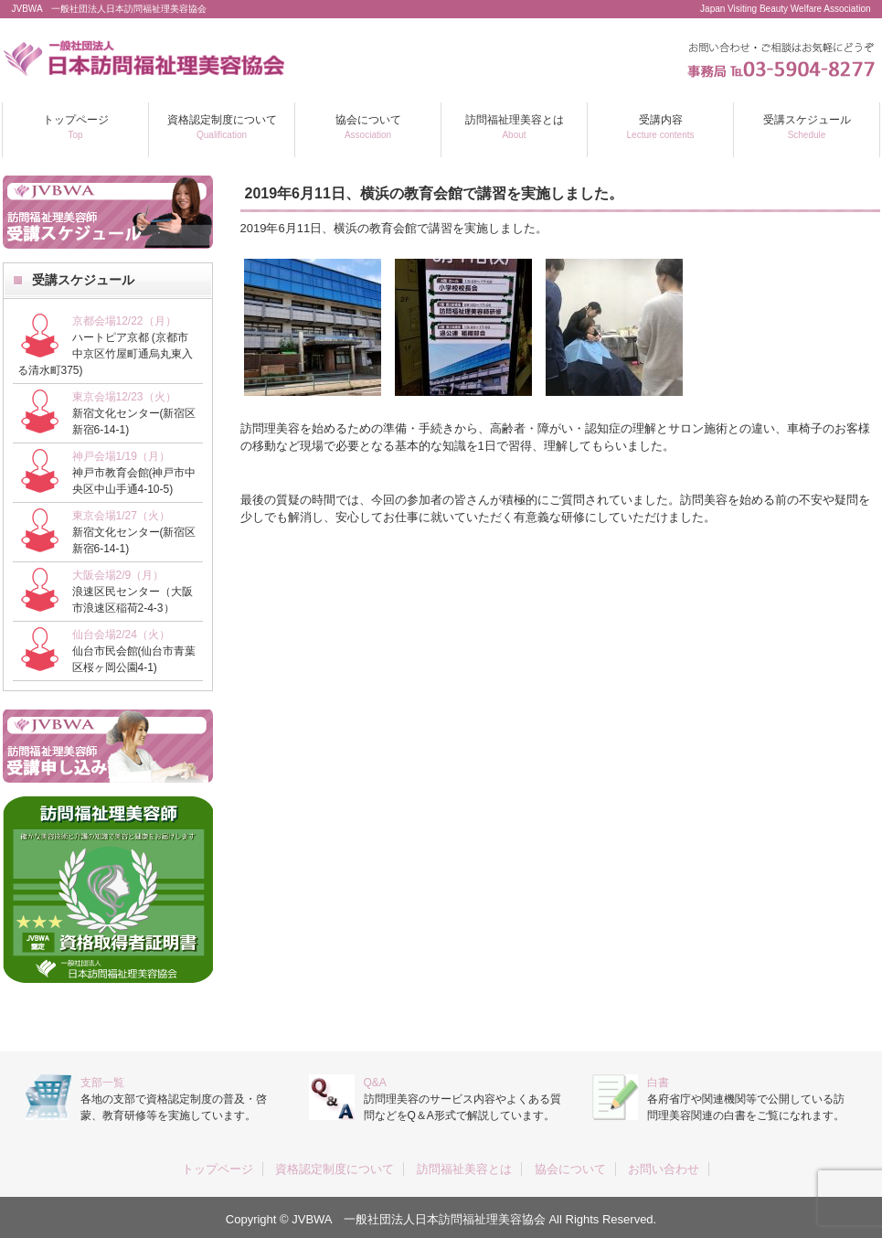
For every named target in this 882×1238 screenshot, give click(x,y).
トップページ (76, 126)
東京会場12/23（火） (124, 396)
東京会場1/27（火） (121, 515)
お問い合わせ (663, 1169)
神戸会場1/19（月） (121, 456)
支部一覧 (102, 1082)
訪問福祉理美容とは (514, 126)
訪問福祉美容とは (464, 1169)
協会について (368, 126)
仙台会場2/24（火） (121, 634)
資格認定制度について (222, 126)
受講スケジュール (807, 126)
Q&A (375, 1082)
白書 (658, 1082)
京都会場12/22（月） (124, 321)
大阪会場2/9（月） (118, 575)
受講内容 (661, 126)
